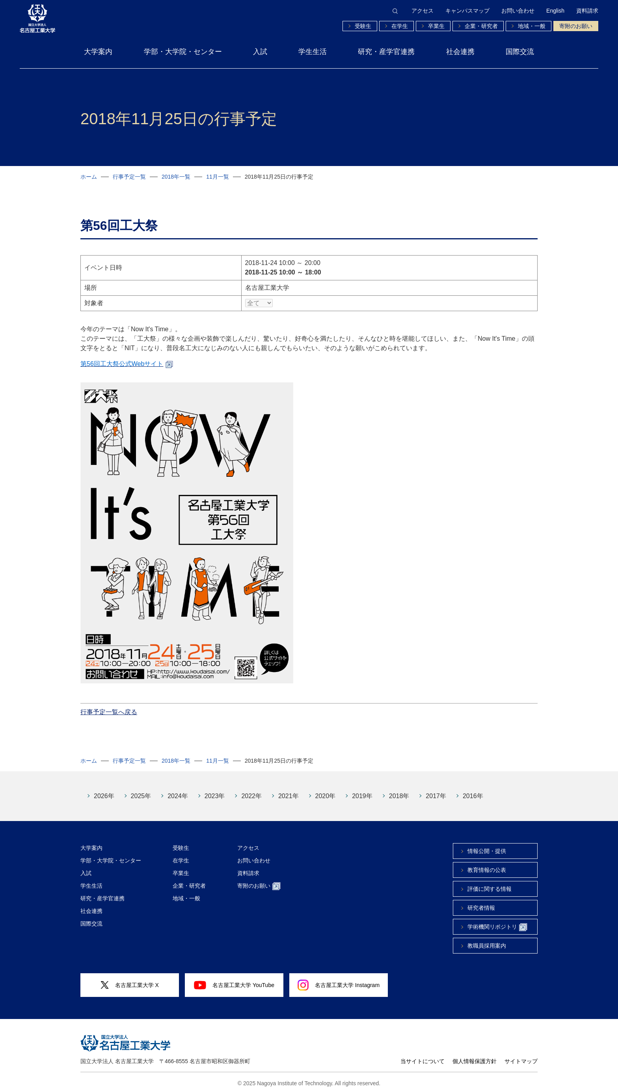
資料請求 (587, 10)
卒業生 (436, 26)
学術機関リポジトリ (497, 921)
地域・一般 (531, 26)
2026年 (104, 790)
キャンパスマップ (467, 10)
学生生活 (312, 52)
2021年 (288, 790)
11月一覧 (217, 177)
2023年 (215, 790)
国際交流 (520, 52)
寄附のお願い (575, 26)
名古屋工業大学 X (130, 979)
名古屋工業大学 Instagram (339, 979)
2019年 (362, 790)
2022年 (251, 790)
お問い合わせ (517, 10)
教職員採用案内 (486, 940)
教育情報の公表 (486, 864)
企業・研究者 (481, 26)
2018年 (399, 790)
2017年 (436, 790)
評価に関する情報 (489, 883)
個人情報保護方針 (474, 1055)
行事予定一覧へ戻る (108, 706)
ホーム (88, 177)
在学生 (399, 26)
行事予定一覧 (129, 177)
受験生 (363, 26)
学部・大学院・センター (183, 52)
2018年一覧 (176, 177)
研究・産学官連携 (386, 52)
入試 (260, 52)
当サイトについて (422, 1055)
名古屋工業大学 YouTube (234, 979)
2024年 (178, 790)
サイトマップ (521, 1055)
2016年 (473, 790)
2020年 (325, 790)
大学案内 (98, 52)
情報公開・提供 (486, 845)
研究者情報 (481, 902)
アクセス (422, 10)
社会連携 (460, 52)
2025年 (141, 790)
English (555, 10)
